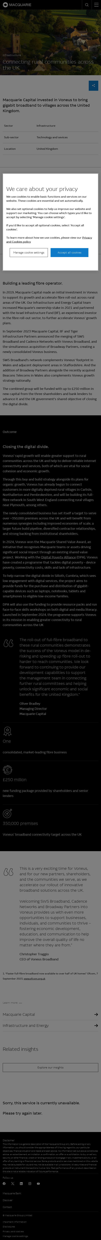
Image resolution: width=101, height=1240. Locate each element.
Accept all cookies (69, 252)
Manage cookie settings (28, 252)
